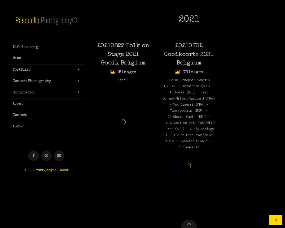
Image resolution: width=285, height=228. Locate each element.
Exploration (24, 92)
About (18, 104)
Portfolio (21, 70)
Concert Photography (32, 81)
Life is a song (25, 47)
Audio (18, 126)
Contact (20, 115)
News (17, 58)
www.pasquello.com (52, 170)
